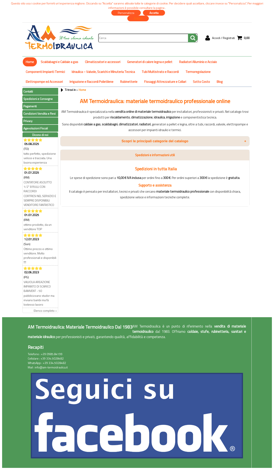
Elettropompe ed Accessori (44, 81)
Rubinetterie (128, 81)
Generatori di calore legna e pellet (149, 61)
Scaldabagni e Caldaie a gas (59, 61)
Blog (220, 81)
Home (30, 61)
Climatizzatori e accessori (102, 61)
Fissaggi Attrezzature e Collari (165, 81)
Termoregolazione (198, 71)
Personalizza (126, 13)
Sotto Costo (201, 81)
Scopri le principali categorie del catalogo (184, 141)
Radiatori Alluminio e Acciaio (198, 61)
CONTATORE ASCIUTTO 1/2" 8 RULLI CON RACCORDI (38, 186)
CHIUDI (138, 18)
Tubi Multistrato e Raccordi (160, 71)
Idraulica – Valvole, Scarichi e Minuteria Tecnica (103, 71)
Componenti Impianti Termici (45, 71)
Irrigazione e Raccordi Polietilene (91, 81)
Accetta (153, 13)
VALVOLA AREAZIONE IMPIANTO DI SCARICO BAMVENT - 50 (37, 286)
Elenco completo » (45, 310)
